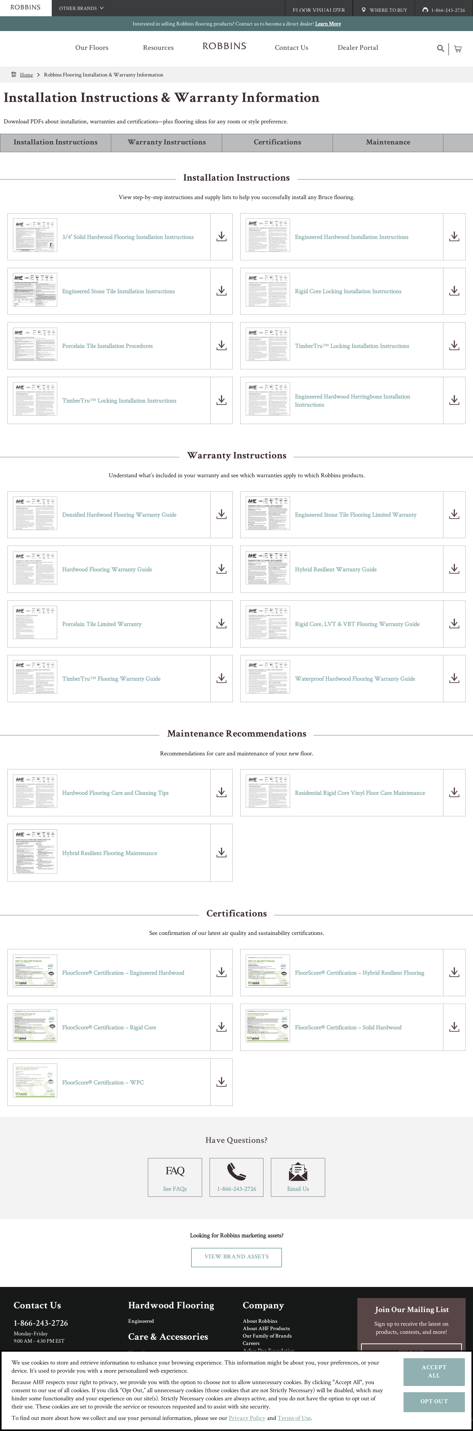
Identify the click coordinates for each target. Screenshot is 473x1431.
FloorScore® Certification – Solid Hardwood (348, 1027)
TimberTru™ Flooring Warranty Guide (111, 678)
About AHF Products (266, 1329)
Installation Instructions (56, 143)
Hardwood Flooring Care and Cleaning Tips (115, 793)
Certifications (277, 143)
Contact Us (37, 1306)
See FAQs (175, 1177)
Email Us (298, 1177)
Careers (251, 1344)
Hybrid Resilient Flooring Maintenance (109, 853)
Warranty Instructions (166, 143)
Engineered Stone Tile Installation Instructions (118, 291)
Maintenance (388, 143)
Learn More (328, 23)
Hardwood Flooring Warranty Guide (107, 569)
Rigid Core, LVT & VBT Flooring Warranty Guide (357, 624)
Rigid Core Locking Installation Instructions (348, 291)
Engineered (141, 1322)
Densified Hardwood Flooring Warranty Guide (119, 514)
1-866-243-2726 (237, 1177)
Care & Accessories (168, 1338)
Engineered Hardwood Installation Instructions (351, 237)
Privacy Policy (247, 1418)
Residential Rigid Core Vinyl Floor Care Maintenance (360, 793)
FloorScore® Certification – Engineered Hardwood (123, 973)
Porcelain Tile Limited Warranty (102, 624)
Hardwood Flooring (171, 1306)
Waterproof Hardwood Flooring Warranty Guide (355, 678)
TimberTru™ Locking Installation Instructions (352, 346)
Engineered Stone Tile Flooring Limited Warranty (355, 514)
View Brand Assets (236, 1257)
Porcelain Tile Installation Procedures (107, 346)
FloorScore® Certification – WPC (103, 1082)
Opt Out (434, 1402)
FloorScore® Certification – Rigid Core (109, 1027)
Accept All (434, 1372)
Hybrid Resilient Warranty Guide (336, 569)
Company (263, 1306)
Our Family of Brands (267, 1336)
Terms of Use (294, 1418)
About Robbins (260, 1322)
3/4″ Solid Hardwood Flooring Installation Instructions (128, 237)
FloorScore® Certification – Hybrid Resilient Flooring (359, 973)
